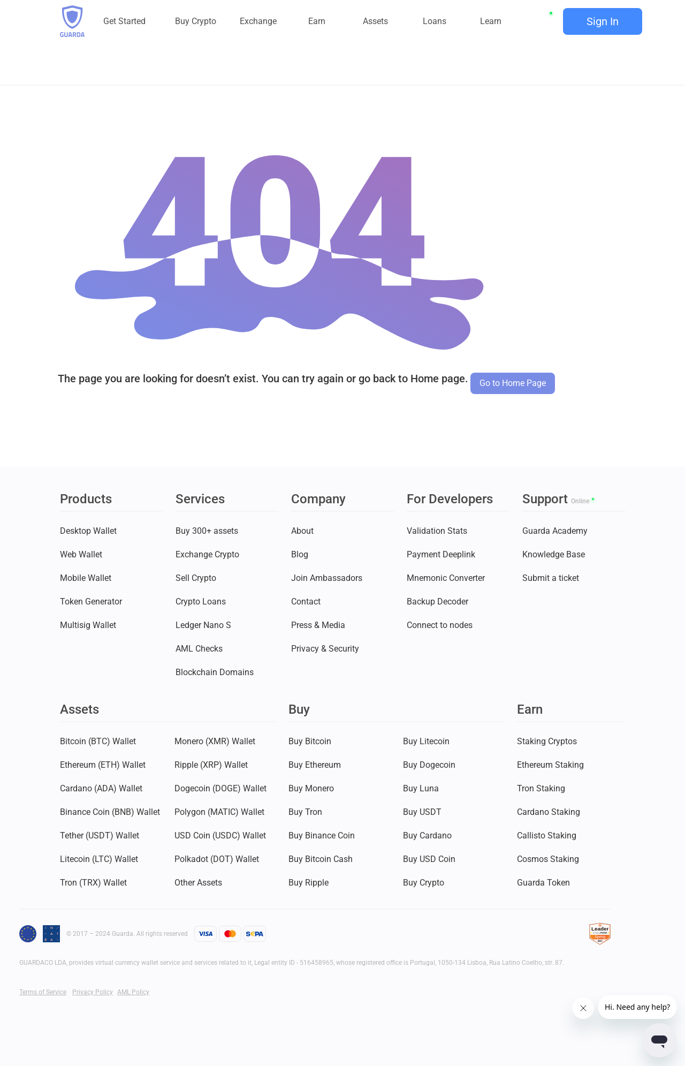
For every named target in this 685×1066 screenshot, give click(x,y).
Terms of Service (42, 992)
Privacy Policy (92, 992)
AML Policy (133, 992)
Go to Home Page (513, 383)
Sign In (603, 21)
